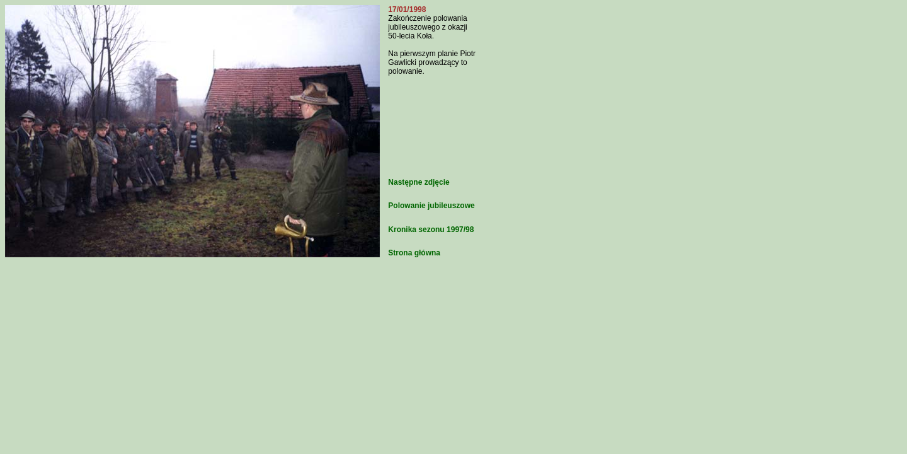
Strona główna (414, 252)
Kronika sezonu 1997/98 (431, 229)
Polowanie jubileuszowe (431, 205)
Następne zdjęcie (418, 182)
